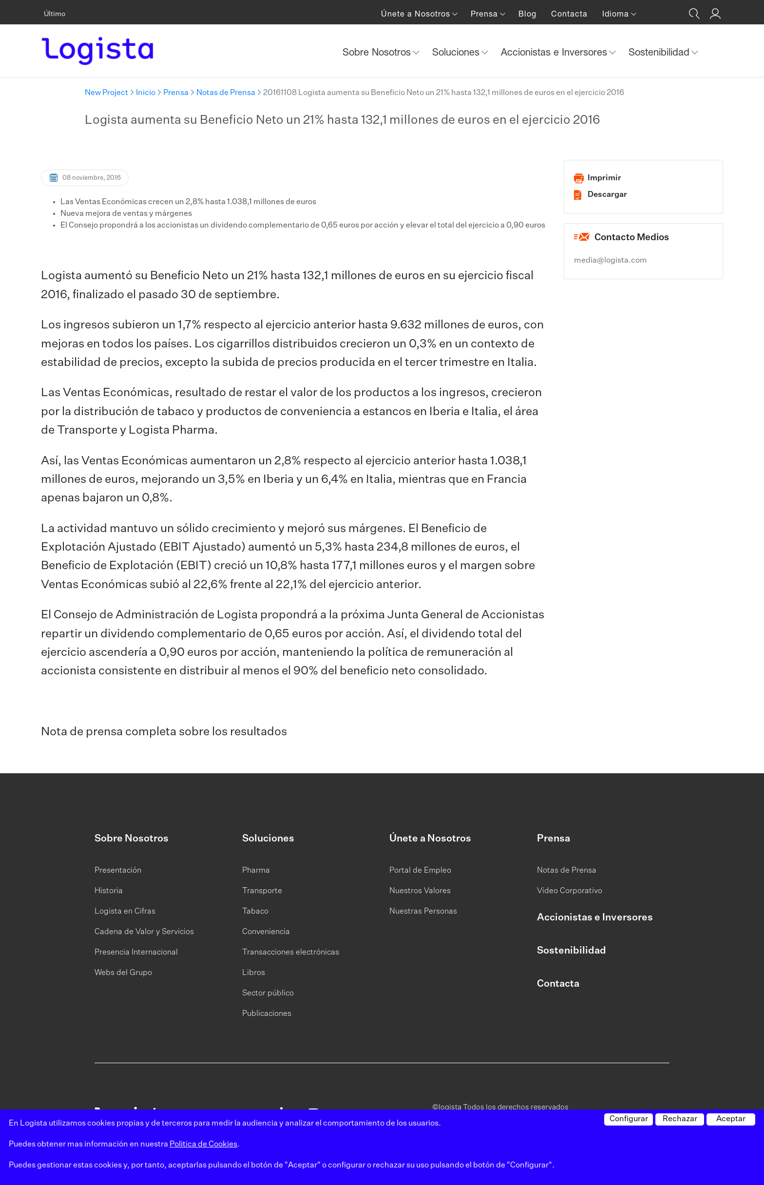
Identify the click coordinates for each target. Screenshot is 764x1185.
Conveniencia (266, 932)
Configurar (629, 1119)
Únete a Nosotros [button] (417, 13)
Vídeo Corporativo (569, 891)
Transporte (262, 891)
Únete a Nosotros (430, 838)
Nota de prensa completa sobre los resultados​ (164, 732)
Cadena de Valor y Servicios (144, 932)
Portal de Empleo (420, 871)
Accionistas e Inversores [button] (555, 51)
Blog (527, 13)
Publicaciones (266, 1014)
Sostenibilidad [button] (660, 51)
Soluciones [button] (457, 51)
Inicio (145, 93)
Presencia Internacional (136, 952)
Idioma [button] (616, 13)
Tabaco (255, 912)
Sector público (268, 993)
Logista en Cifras (125, 912)
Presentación (118, 871)
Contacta (569, 13)
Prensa (176, 93)
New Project (106, 93)
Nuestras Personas (423, 912)
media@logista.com (610, 261)
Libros (253, 973)
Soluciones (268, 838)
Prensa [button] (485, 13)
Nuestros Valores (420, 891)
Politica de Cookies (203, 1144)
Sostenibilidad (571, 951)
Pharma (256, 871)
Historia (109, 891)
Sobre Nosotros (132, 838)
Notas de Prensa (225, 93)
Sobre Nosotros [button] (378, 51)
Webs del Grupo (123, 973)
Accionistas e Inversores (595, 917)
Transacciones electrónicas (290, 952)
